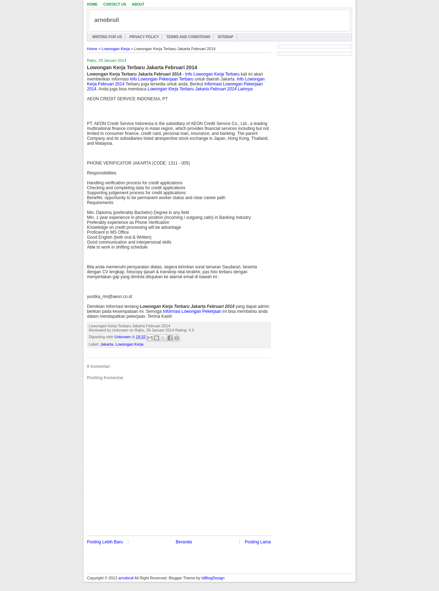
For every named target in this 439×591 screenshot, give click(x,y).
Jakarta (106, 344)
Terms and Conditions (188, 37)
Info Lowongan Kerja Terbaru (212, 74)
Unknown (123, 337)
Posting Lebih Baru (105, 541)
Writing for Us (107, 37)
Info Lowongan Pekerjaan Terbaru (161, 79)
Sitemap (225, 37)
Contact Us (114, 4)
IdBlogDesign (212, 578)
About (138, 4)
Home (92, 4)
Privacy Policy (144, 37)
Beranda (184, 541)
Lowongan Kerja (116, 49)
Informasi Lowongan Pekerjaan (192, 311)
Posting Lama (258, 541)
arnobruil (106, 20)
